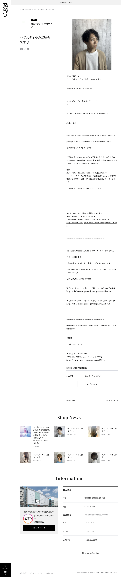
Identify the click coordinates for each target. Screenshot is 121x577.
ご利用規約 (23, 573)
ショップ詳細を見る (92, 384)
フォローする (40, 527)
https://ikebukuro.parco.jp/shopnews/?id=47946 (89, 303)
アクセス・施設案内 (92, 553)
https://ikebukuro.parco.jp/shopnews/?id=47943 (89, 291)
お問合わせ (49, 573)
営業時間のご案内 (66, 2)
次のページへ (111, 400)
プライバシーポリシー (36, 573)
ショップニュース (31, 10)
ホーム (22, 10)
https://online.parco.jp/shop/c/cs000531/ (85, 360)
